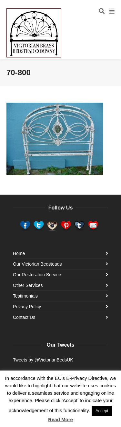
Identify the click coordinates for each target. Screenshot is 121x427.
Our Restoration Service (37, 274)
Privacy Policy (27, 306)
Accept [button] (102, 410)
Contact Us (24, 317)
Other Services (28, 285)
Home (19, 253)
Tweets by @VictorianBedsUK (43, 359)
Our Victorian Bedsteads (37, 264)
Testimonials (25, 296)
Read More (60, 419)
